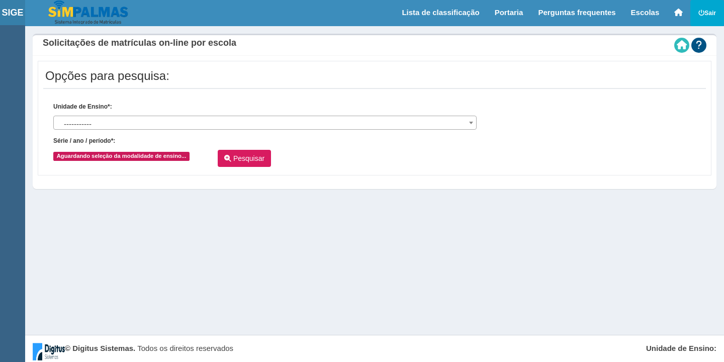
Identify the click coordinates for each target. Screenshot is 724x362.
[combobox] (265, 123)
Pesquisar (244, 158)
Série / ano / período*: (84, 140)
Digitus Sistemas (102, 348)
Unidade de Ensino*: (82, 106)
